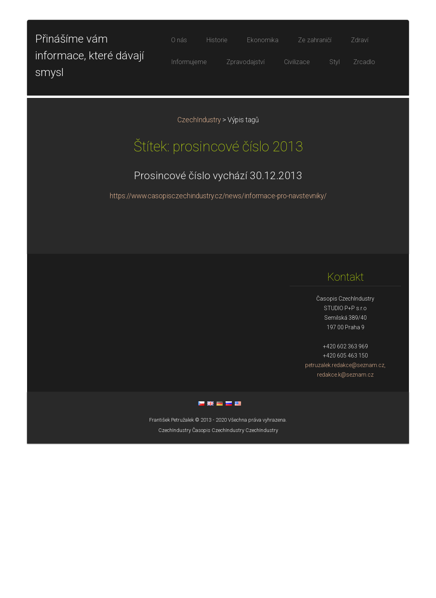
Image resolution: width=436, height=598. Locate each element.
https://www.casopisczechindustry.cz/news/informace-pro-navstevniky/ (218, 350)
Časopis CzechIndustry (218, 585)
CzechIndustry (199, 274)
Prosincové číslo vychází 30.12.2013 (218, 330)
